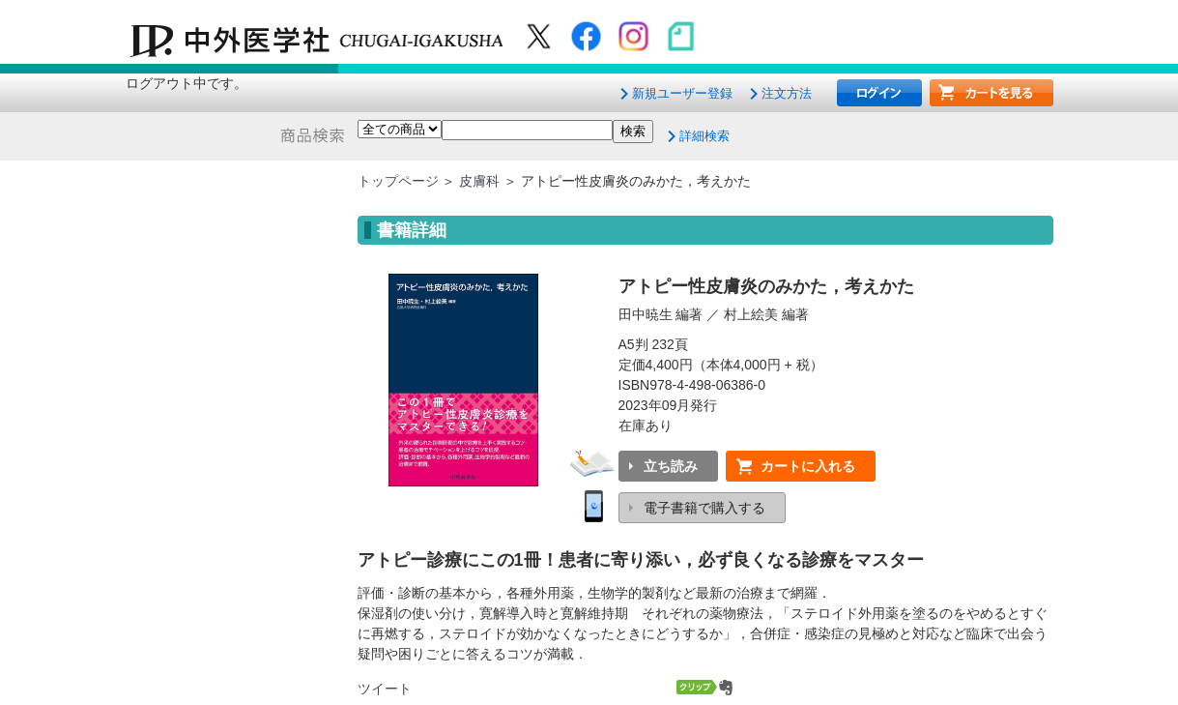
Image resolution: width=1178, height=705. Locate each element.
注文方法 (786, 93)
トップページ (398, 181)
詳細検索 (704, 136)
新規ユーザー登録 (682, 93)
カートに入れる (808, 466)
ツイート (385, 688)
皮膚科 (479, 181)
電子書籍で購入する (704, 507)
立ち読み (671, 466)
